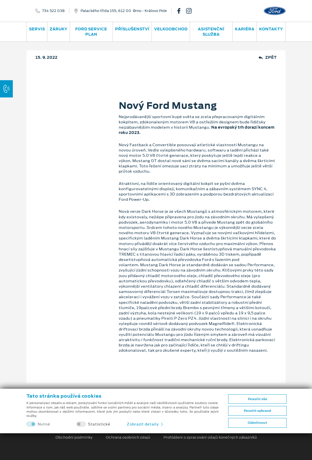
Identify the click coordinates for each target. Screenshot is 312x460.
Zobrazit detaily (145, 424)
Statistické (99, 424)
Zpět (268, 57)
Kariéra (244, 29)
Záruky (58, 29)
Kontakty (271, 29)
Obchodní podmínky (73, 437)
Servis (37, 29)
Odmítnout (257, 422)
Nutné (44, 424)
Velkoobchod (170, 29)
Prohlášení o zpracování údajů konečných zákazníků (210, 437)
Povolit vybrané (257, 410)
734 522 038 (53, 10)
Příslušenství (132, 29)
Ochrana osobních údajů (128, 437)
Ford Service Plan (91, 31)
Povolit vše (257, 399)
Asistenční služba (211, 31)
